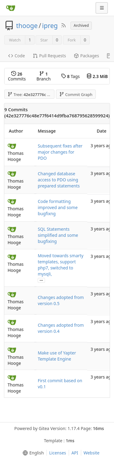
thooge (27, 26)
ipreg (50, 26)
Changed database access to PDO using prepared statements (59, 180)
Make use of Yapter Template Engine (57, 356)
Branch (43, 76)
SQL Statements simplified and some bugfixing (58, 235)
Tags (70, 76)
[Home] (10, 7)
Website (92, 453)
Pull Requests (49, 56)
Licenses (57, 453)
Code (16, 56)
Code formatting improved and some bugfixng (58, 207)
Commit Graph (75, 94)
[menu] (32, 453)
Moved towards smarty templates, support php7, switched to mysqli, (60, 265)
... (41, 280)
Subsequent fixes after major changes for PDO (60, 152)
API (74, 453)
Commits (17, 76)
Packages (86, 56)
